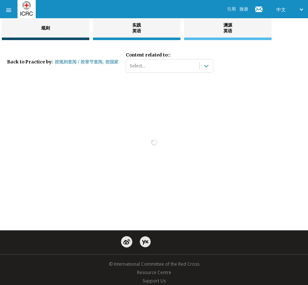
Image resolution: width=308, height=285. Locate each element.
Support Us (154, 281)
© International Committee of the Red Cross (154, 264)
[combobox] (130, 66)
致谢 (243, 9)
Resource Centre (154, 272)
